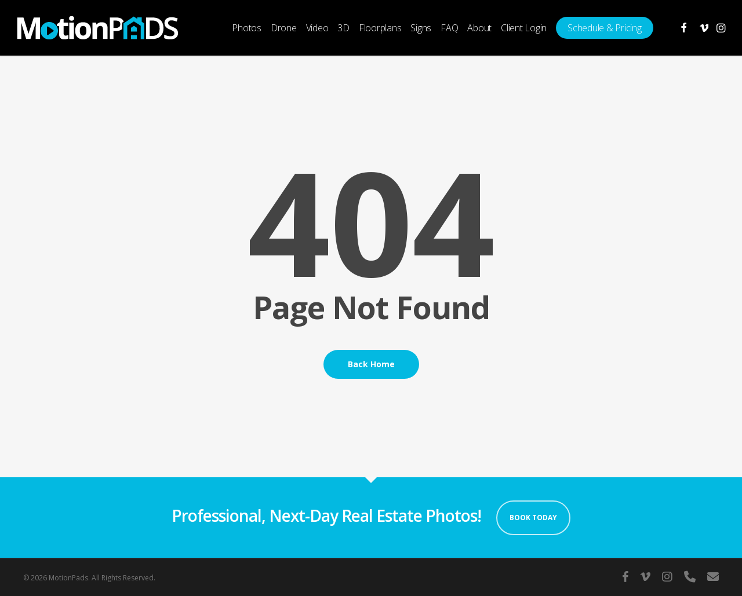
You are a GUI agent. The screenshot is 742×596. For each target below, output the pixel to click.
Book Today (533, 517)
